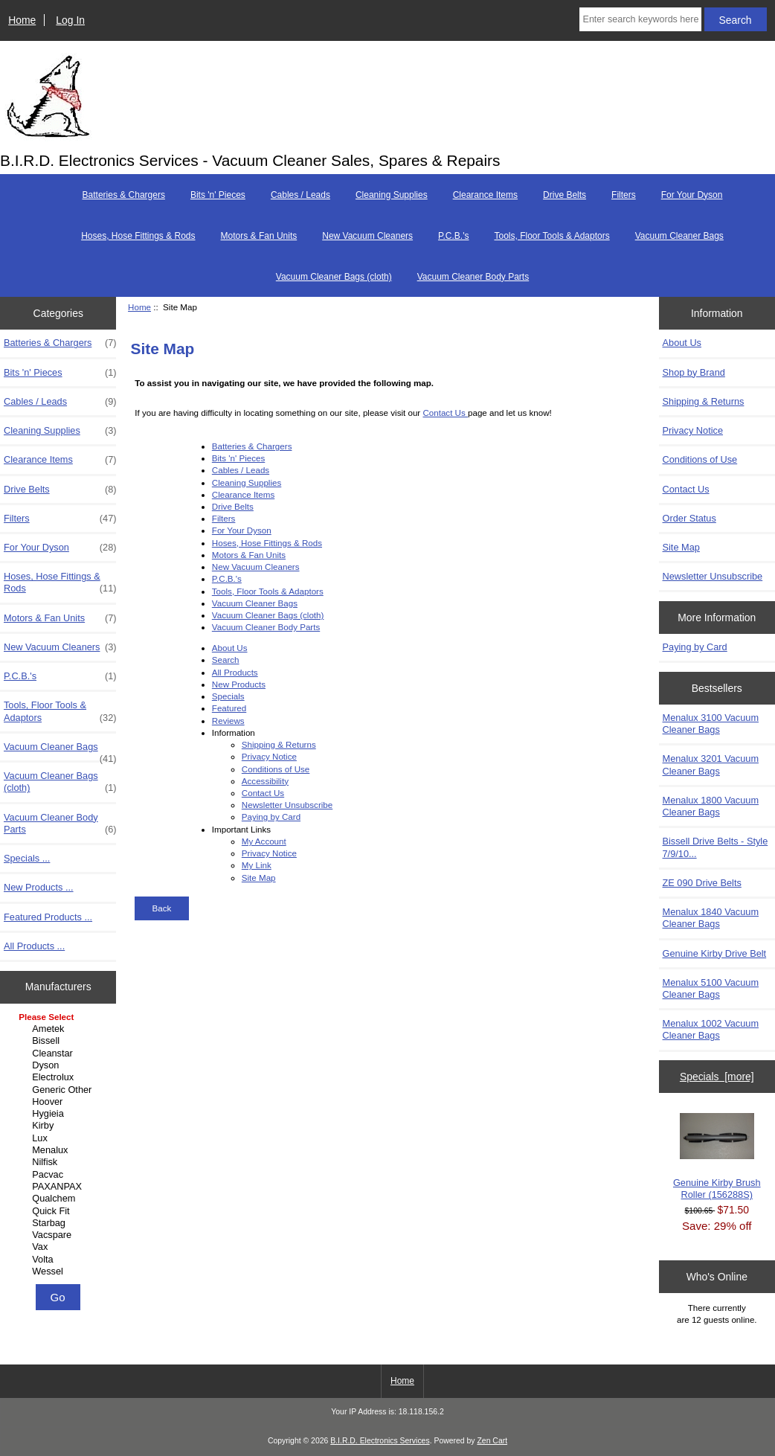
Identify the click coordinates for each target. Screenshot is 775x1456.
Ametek (60, 1029)
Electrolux (60, 1077)
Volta (60, 1260)
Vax (60, 1247)
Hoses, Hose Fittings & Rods (138, 236)
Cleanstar (60, 1053)
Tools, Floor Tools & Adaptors (551, 236)
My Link (256, 865)
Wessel (60, 1271)
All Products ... (34, 946)
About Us (230, 647)
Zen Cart (492, 1441)
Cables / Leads (300, 195)
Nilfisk (60, 1162)
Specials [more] (717, 1077)
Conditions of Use (276, 769)
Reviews (228, 720)
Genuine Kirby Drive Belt (715, 953)
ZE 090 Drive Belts (702, 882)
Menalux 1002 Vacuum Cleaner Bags (711, 1029)
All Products (235, 672)
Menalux (60, 1150)
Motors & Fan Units (259, 236)
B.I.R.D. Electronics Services (379, 1441)
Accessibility (265, 781)
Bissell (60, 1041)
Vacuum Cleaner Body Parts (473, 277)
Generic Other (60, 1090)
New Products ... (39, 887)
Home (22, 20)
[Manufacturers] (58, 1145)
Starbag (60, 1223)
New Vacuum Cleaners (367, 236)
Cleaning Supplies (392, 195)
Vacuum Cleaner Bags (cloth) (334, 277)
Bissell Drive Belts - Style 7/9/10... (715, 847)
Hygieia (60, 1114)
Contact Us (445, 412)
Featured (229, 708)
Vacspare (60, 1235)
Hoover (60, 1102)
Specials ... (27, 858)
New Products (239, 684)
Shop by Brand (694, 372)
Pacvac (60, 1175)
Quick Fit (60, 1211)
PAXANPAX (60, 1187)
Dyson (60, 1065)
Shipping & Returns (279, 744)
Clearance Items (485, 195)
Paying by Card (271, 816)
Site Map (259, 877)
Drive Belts (564, 195)
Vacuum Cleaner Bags (679, 236)
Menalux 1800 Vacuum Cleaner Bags (711, 806)
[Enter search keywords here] (640, 19)
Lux (60, 1138)
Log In (70, 20)
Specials (228, 696)
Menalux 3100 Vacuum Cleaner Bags (711, 723)
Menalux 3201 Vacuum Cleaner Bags (711, 764)
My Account (264, 841)
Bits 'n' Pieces (217, 195)
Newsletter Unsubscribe (287, 804)
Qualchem (60, 1199)
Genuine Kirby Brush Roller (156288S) (717, 1156)
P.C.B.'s (453, 236)
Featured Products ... (48, 917)
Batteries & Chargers (124, 195)
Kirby (60, 1126)
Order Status (689, 518)
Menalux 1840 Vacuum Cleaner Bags (711, 917)
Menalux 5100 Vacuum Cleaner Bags (711, 988)
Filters (623, 195)
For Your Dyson (692, 195)
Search (225, 659)
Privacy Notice (269, 756)
